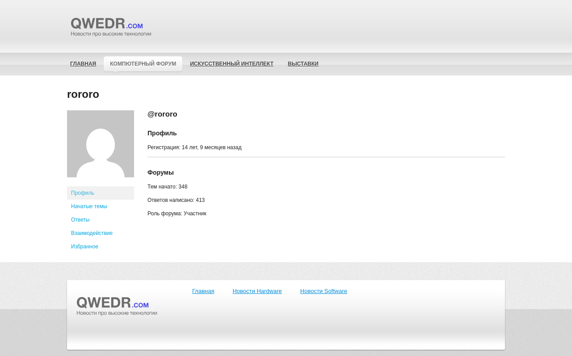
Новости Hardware (257, 291)
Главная (83, 64)
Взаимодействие (92, 233)
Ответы (80, 220)
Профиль (82, 193)
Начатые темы (89, 206)
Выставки (303, 64)
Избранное (84, 246)
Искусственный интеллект (231, 64)
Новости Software (323, 291)
